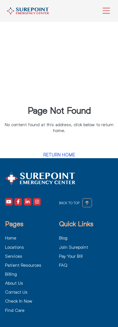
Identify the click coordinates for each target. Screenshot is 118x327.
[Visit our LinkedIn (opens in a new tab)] (27, 202)
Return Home (59, 154)
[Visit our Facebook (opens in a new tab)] (18, 202)
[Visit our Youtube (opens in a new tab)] (9, 202)
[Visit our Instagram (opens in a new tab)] (37, 202)
